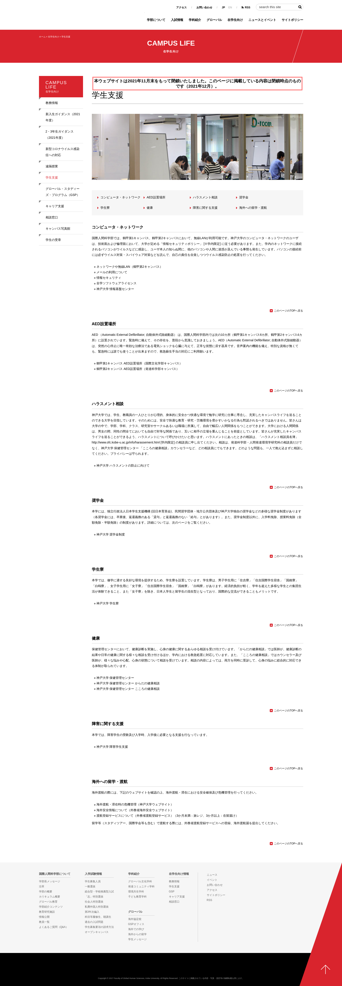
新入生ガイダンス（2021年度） (63, 117)
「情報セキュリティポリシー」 (181, 244)
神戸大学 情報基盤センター (115, 289)
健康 (150, 207)
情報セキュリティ (108, 277)
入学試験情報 (93, 873)
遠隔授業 (52, 166)
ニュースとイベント (262, 20)
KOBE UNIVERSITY (17, 970)
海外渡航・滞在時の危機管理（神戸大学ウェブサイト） (135, 804)
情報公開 (44, 916)
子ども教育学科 (137, 896)
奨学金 (243, 197)
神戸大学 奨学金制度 (110, 534)
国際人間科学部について (54, 873)
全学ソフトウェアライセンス (116, 283)
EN (230, 7)
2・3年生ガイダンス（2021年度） (60, 134)
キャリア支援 (55, 206)
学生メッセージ (137, 939)
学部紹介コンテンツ (51, 906)
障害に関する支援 (205, 207)
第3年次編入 (92, 911)
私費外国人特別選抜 (97, 906)
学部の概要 (45, 891)
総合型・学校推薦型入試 (99, 891)
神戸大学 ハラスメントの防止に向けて (123, 465)
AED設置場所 (156, 197)
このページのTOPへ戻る (288, 310)
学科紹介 (195, 20)
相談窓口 (52, 217)
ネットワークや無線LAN (113, 266)
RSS (247, 7)
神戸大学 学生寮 (107, 603)
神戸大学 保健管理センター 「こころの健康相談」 (136, 448)
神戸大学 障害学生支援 (112, 746)
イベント (212, 879)
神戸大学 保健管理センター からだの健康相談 (128, 683)
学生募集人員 (93, 881)
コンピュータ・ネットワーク (120, 197)
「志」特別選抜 (94, 896)
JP (223, 7)
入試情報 (177, 20)
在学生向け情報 (179, 873)
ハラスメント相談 (205, 197)
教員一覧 (44, 921)
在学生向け (235, 20)
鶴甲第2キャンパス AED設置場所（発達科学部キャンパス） (137, 369)
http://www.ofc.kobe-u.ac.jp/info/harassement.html (126, 442)
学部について (156, 20)
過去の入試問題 (94, 921)
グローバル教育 (48, 901)
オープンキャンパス (97, 932)
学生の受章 (53, 240)
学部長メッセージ (49, 881)
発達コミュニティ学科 (141, 886)
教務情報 (52, 103)
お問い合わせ (204, 7)
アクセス (181, 7)
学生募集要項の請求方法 (99, 927)
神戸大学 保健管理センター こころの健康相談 (128, 689)
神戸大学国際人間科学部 (171, 967)
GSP (171, 891)
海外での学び (136, 929)
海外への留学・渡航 (253, 207)
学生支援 (65, 36)
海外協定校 (134, 919)
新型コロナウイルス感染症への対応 (62, 152)
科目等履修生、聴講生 (98, 916)
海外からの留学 (137, 934)
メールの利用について (111, 272)
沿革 (41, 886)
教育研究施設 (47, 911)
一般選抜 (90, 886)
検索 (300, 7)
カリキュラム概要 (49, 896)
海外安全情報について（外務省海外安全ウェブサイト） (135, 810)
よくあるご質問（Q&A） (53, 927)
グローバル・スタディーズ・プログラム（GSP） (63, 192)
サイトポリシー (292, 20)
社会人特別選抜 (94, 901)
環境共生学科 (136, 891)
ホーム (42, 36)
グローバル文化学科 (140, 881)
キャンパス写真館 (58, 228)
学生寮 (105, 207)
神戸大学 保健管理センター (115, 677)
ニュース (212, 874)
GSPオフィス (136, 924)
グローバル (214, 20)
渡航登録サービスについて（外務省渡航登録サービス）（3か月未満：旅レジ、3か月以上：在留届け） (167, 815)
